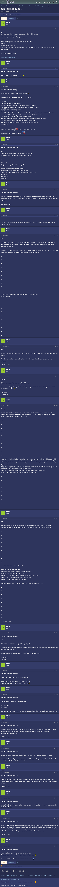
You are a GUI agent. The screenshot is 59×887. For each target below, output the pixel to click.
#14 (57, 694)
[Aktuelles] (53, 2)
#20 (57, 846)
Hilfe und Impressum (28, 882)
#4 (57, 144)
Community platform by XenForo (15, 885)
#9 (57, 376)
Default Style (5, 879)
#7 (57, 235)
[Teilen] (55, 29)
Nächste (11, 18)
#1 (57, 29)
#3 (57, 86)
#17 (57, 772)
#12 (57, 633)
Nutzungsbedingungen (7, 882)
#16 (57, 748)
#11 (57, 518)
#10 (57, 405)
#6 (57, 215)
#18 (57, 798)
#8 (57, 346)
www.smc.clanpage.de (8, 57)
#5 (57, 189)
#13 (57, 670)
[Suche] (57, 2)
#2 (57, 68)
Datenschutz (18, 882)
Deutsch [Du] (15, 879)
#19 (57, 818)
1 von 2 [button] (4, 18)
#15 (57, 722)
